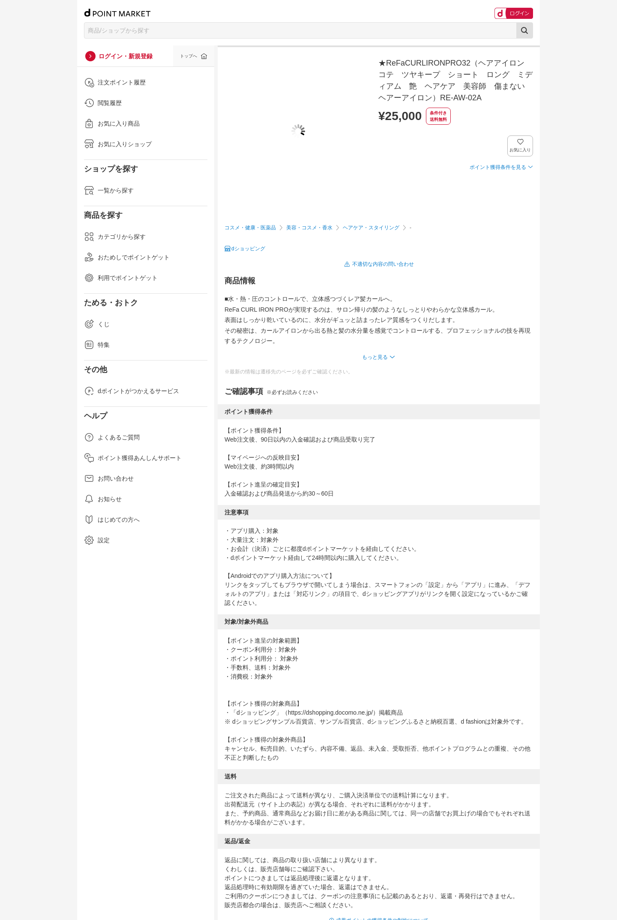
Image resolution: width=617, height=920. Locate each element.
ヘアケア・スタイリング (371, 228)
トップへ (188, 56)
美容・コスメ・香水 (309, 228)
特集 (97, 345)
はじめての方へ (112, 519)
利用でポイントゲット (121, 278)
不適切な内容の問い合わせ (383, 264)
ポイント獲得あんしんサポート (133, 458)
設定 (97, 540)
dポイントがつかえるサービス (131, 391)
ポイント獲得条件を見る (498, 167)
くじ (97, 324)
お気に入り (520, 149)
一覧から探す (109, 190)
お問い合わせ (109, 478)
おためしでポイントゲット (127, 257)
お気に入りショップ (118, 144)
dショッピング (248, 249)
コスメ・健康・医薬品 (250, 228)
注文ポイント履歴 (115, 82)
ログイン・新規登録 (126, 56)
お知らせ (103, 499)
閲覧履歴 (103, 103)
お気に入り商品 (112, 123)
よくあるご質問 (112, 437)
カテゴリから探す (115, 237)
